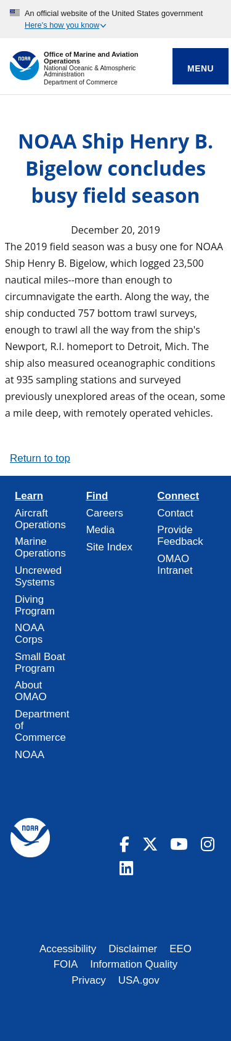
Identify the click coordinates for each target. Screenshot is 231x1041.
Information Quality (133, 964)
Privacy (88, 980)
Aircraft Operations (40, 519)
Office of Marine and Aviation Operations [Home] (91, 58)
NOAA (29, 755)
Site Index (109, 547)
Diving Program (35, 605)
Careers (104, 513)
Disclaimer (132, 949)
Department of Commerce (81, 82)
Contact (175, 513)
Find (97, 496)
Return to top (40, 458)
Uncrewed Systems (38, 576)
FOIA (66, 964)
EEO (180, 949)
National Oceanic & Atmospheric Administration (90, 71)
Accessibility (67, 949)
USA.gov (139, 980)
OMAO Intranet (174, 564)
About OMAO (31, 691)
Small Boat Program (40, 662)
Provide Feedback (180, 535)
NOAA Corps (29, 633)
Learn (29, 496)
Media (100, 530)
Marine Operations (40, 547)
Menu (200, 68)
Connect (178, 496)
